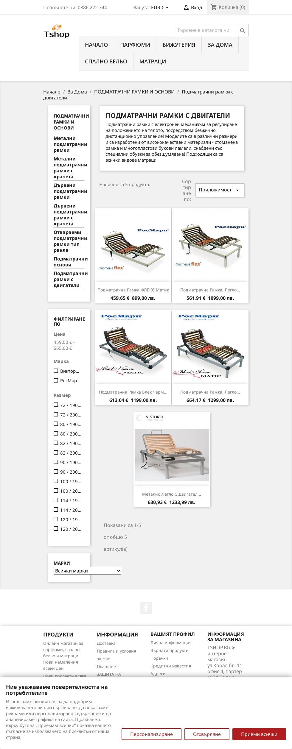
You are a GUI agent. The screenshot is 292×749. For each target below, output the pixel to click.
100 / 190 (71, 481)
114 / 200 (71, 510)
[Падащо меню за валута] (161, 8)
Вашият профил (172, 634)
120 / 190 (71, 519)
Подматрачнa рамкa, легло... (210, 290)
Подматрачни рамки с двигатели (69, 279)
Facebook (146, 608)
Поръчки (159, 658)
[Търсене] (211, 30)
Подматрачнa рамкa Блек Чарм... (133, 392)
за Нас (103, 658)
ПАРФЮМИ (135, 44)
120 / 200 (71, 529)
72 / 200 (71, 415)
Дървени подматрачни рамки (69, 191)
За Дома (220, 44)
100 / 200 (71, 491)
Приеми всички (259, 734)
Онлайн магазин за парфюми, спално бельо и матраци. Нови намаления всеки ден (63, 655)
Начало (96, 44)
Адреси (158, 673)
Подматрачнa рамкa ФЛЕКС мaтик (133, 290)
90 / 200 (71, 472)
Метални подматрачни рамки (69, 144)
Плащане (106, 666)
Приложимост (220, 190)
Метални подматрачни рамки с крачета (69, 168)
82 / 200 (71, 453)
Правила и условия (116, 651)
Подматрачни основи (69, 262)
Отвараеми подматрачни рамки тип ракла (69, 241)
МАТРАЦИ (152, 61)
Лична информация (171, 642)
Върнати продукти (169, 650)
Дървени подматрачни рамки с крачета (69, 215)
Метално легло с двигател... (171, 494)
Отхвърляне (207, 734)
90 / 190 (71, 462)
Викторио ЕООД (71, 371)
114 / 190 (71, 500)
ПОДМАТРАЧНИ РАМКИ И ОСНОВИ (71, 122)
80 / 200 (71, 434)
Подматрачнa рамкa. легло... (210, 392)
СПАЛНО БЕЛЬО (106, 61)
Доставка (106, 643)
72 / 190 (71, 405)
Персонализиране (151, 734)
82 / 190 (71, 443)
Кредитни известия (170, 666)
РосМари (71, 380)
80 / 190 (71, 424)
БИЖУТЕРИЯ (178, 44)
